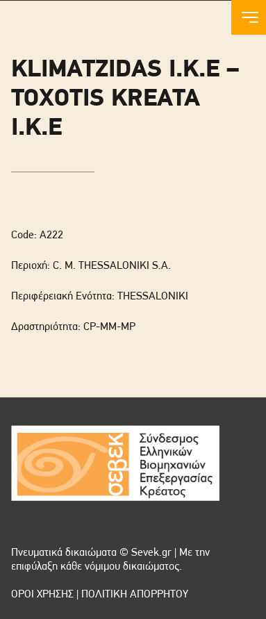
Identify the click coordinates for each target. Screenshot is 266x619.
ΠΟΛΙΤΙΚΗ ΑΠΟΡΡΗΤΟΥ (134, 594)
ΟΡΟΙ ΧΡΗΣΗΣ (42, 594)
